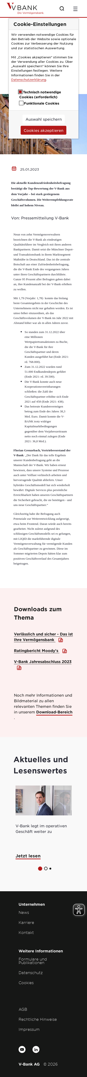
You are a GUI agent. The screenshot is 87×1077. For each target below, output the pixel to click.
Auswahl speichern (44, 119)
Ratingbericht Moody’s (36, 650)
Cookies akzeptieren (43, 130)
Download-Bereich (54, 711)
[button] (40, 869)
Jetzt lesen (28, 855)
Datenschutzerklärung (28, 79)
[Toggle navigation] (75, 8)
